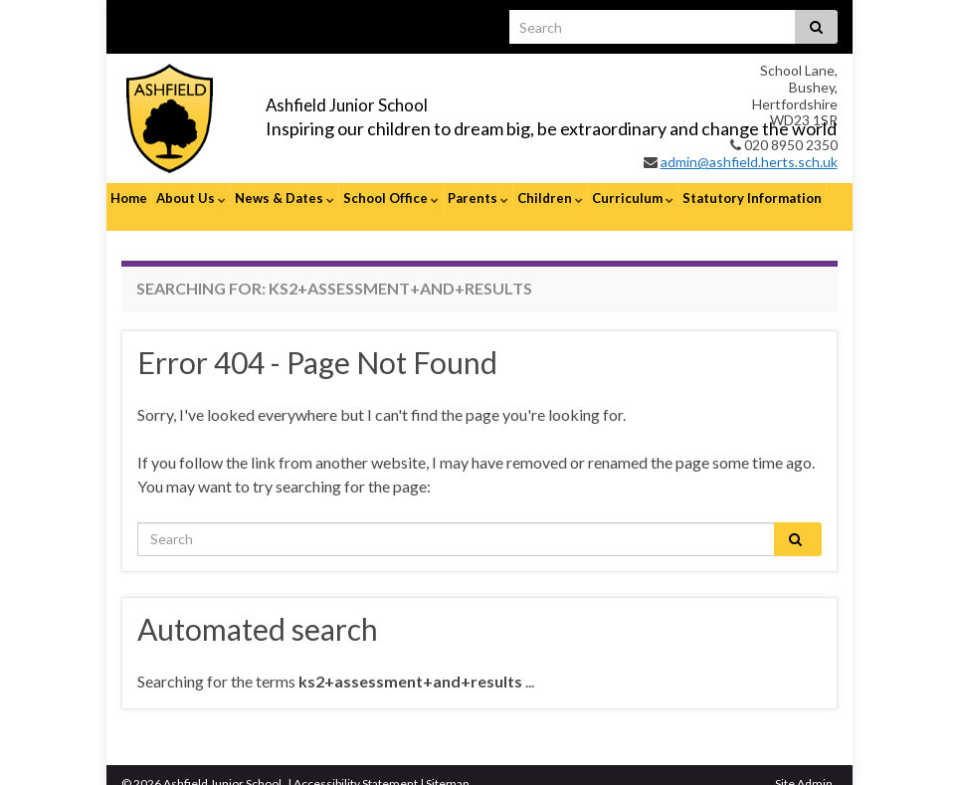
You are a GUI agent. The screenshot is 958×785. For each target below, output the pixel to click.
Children (550, 198)
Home (128, 198)
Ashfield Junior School (401, 100)
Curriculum (632, 198)
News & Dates (284, 198)
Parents (478, 198)
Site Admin (804, 765)
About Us (191, 198)
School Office (391, 198)
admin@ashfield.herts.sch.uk (749, 161)
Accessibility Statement (355, 765)
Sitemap (447, 765)
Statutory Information (752, 198)
